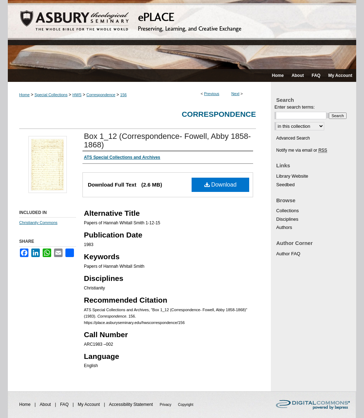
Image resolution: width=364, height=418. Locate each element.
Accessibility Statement (131, 404)
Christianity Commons (38, 222)
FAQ (65, 404)
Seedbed (285, 184)
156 (123, 95)
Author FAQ (288, 253)
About (46, 404)
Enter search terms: (294, 107)
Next (235, 94)
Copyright (185, 405)
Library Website (292, 176)
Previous (211, 94)
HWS (77, 95)
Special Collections (51, 95)
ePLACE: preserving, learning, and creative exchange (182, 34)
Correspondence (100, 95)
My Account (89, 404)
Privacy (166, 405)
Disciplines (287, 219)
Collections (287, 210)
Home (24, 95)
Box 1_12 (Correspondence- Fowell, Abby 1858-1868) (167, 140)
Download (220, 185)
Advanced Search (293, 138)
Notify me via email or (301, 150)
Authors (284, 227)
